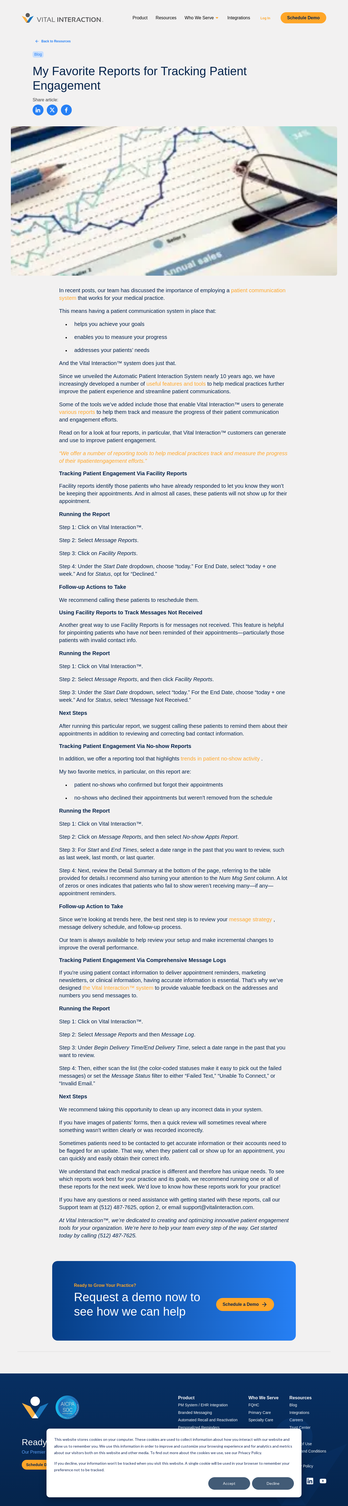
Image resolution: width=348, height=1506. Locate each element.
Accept (229, 1483)
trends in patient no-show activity (221, 759)
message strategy (251, 919)
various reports (78, 412)
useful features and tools (177, 384)
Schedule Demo (303, 17)
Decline (273, 1483)
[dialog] (174, 1463)
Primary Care (259, 1412)
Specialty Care (260, 1420)
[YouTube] (323, 1481)
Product (139, 17)
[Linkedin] (310, 1481)
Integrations (238, 17)
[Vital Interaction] (62, 18)
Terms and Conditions (308, 1451)
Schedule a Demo (245, 1304)
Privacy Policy (249, 1452)
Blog (293, 1405)
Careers (296, 1420)
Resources (166, 17)
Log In (265, 18)
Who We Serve (202, 17)
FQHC (253, 1405)
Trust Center (300, 1427)
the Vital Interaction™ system (119, 988)
